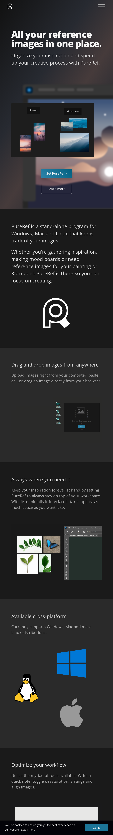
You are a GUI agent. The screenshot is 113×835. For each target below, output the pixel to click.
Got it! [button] (97, 827)
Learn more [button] (28, 829)
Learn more (56, 189)
